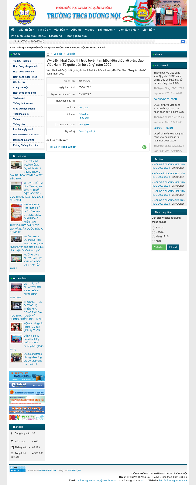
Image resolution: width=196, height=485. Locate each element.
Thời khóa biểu (21, 114)
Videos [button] (89, 29)
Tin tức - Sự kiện (22, 61)
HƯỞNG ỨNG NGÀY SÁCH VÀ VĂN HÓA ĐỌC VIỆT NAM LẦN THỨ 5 (26, 261)
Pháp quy (83, 117)
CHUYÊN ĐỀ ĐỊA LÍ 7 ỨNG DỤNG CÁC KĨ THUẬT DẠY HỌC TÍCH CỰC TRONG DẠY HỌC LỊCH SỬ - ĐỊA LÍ (26, 192)
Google (158, 232)
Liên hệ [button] (149, 30)
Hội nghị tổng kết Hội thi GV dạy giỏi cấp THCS (33, 327)
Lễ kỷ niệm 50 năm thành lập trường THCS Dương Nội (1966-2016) (27, 342)
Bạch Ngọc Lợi (86, 131)
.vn (141, 480)
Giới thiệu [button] (27, 30)
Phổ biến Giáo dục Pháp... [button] (28, 35)
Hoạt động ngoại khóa (25, 77)
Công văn (83, 107)
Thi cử (16, 119)
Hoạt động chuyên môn (28, 66)
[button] (144, 147)
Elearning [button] (55, 35)
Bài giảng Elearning (23, 140)
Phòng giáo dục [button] (76, 35)
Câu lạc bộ (19, 82)
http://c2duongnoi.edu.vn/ (173, 480)
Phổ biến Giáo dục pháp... (28, 134)
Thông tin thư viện (23, 103)
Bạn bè (157, 227)
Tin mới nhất (19, 156)
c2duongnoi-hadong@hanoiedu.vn (97, 480)
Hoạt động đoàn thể (23, 71)
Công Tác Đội (20, 87)
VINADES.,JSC (74, 470)
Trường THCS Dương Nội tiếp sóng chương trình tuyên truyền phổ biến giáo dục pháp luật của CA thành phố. (27, 243)
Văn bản (58, 53)
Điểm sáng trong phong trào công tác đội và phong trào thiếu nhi (33, 359)
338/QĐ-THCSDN (163, 127)
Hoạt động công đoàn (24, 93)
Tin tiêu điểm (20, 278)
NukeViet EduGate (48, 470)
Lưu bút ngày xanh (23, 129)
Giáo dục (83, 114)
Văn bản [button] (61, 30)
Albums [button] (76, 29)
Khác (156, 241)
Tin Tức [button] (44, 30)
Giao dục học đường (24, 108)
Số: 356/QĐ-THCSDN (165, 99)
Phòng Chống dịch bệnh (28, 145)
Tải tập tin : (63, 146)
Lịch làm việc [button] (129, 30)
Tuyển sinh (19, 98)
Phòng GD (84, 124)
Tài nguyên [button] (106, 30)
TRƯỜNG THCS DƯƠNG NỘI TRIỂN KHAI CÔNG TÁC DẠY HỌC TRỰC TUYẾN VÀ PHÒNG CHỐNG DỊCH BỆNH (26, 310)
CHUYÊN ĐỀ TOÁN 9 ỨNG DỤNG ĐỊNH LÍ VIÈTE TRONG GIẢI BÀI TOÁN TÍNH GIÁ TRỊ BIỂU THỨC (26, 170)
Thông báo (28, 124)
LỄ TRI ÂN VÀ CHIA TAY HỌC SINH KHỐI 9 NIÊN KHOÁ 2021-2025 (25, 290)
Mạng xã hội (160, 236)
